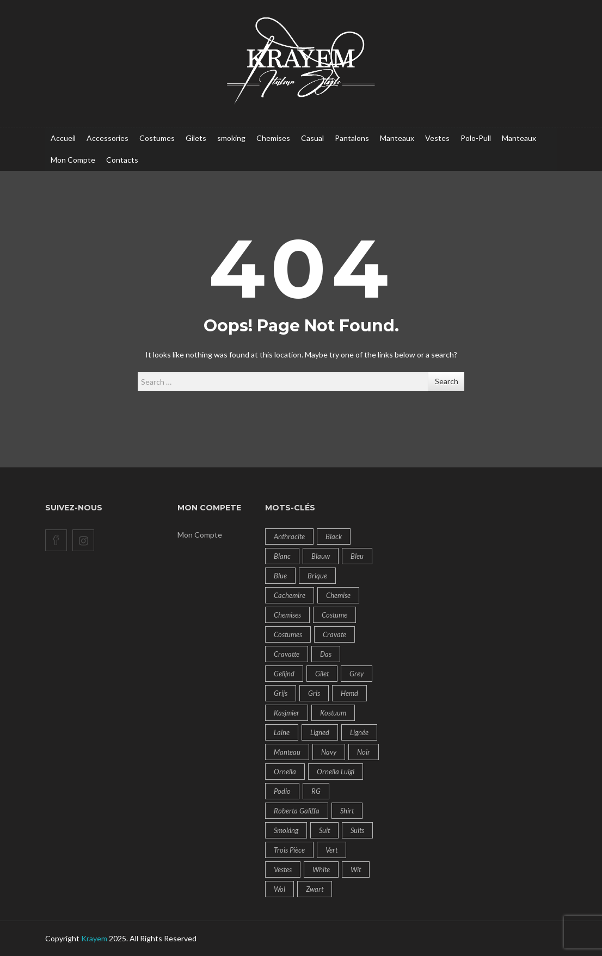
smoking (231, 138)
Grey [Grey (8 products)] (356, 673)
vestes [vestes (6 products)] (283, 869)
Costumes (157, 138)
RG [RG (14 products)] (316, 791)
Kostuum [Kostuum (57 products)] (333, 712)
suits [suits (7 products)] (357, 830)
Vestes (437, 138)
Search (446, 381)
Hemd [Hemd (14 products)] (349, 693)
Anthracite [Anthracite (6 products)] (289, 536)
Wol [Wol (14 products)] (279, 889)
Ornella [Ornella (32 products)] (285, 771)
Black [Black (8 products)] (333, 536)
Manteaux (397, 138)
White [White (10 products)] (321, 869)
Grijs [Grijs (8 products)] (280, 693)
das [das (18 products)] (325, 654)
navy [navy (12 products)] (328, 752)
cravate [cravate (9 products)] (334, 634)
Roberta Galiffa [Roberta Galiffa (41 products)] (297, 810)
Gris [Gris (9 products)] (314, 693)
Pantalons (352, 138)
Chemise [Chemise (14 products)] (338, 595)
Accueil (63, 138)
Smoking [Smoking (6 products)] (286, 830)
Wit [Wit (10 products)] (356, 869)
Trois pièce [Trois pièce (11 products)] (289, 850)
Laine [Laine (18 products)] (282, 732)
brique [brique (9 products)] (317, 575)
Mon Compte (73, 159)
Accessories (107, 138)
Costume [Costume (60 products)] (334, 614)
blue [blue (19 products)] (280, 575)
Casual (312, 138)
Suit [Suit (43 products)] (324, 830)
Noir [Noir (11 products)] (363, 752)
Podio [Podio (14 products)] (282, 791)
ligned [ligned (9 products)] (319, 732)
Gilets (196, 138)
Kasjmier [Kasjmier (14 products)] (286, 712)
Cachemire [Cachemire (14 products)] (289, 595)
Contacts (122, 159)
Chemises (273, 138)
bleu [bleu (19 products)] (357, 556)
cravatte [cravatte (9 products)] (286, 654)
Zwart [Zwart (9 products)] (314, 889)
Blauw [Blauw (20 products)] (320, 556)
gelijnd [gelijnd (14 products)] (284, 673)
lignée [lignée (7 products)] (359, 732)
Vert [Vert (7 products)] (331, 850)
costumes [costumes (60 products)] (288, 634)
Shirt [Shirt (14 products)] (347, 810)
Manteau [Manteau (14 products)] (287, 752)
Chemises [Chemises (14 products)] (287, 614)
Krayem (94, 938)
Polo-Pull (475, 138)
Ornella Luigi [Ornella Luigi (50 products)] (335, 771)
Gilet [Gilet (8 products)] (322, 673)
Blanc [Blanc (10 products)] (282, 556)
